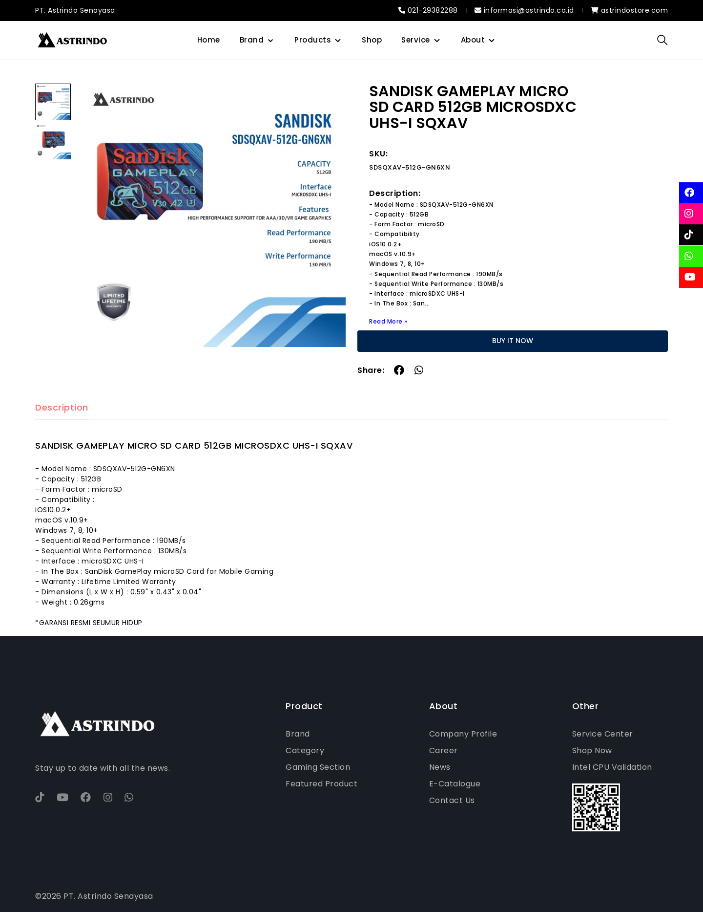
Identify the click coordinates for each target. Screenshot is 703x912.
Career (443, 750)
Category (305, 750)
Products (312, 40)
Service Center (602, 733)
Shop (372, 40)
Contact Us (452, 800)
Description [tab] (61, 407)
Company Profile (463, 733)
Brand (252, 40)
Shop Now (592, 750)
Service (415, 40)
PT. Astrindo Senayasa (75, 10)
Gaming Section (318, 767)
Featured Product (321, 783)
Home (208, 40)
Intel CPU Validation (612, 767)
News (440, 767)
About (473, 40)
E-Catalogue (455, 783)
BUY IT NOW (512, 341)
